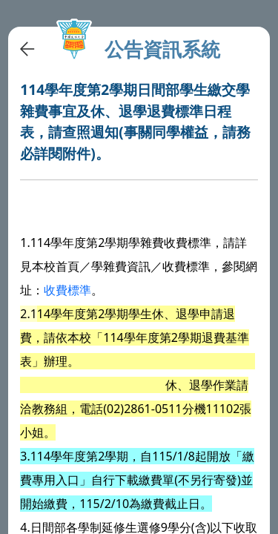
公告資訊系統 (162, 49)
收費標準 (67, 290)
